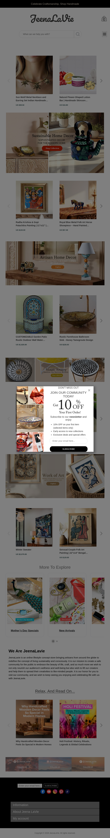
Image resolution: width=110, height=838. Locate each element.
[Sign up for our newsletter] (68, 441)
